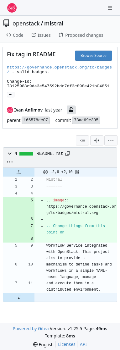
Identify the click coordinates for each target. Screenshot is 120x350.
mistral (54, 23)
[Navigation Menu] (110, 8)
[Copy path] (67, 153)
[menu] (110, 140)
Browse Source (94, 55)
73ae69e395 (86, 120)
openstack (26, 23)
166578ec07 (35, 120)
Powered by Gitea (31, 328)
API (83, 344)
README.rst (50, 153)
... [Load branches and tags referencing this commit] (11, 94)
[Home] (12, 8)
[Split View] (96, 140)
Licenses (67, 344)
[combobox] (82, 140)
